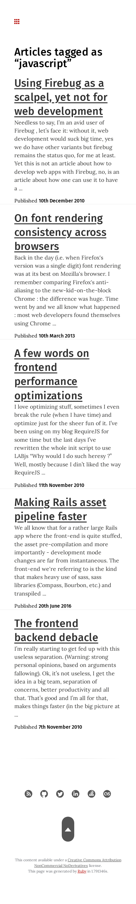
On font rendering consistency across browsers (60, 232)
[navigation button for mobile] (17, 22)
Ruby (82, 871)
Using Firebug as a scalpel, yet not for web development (61, 97)
